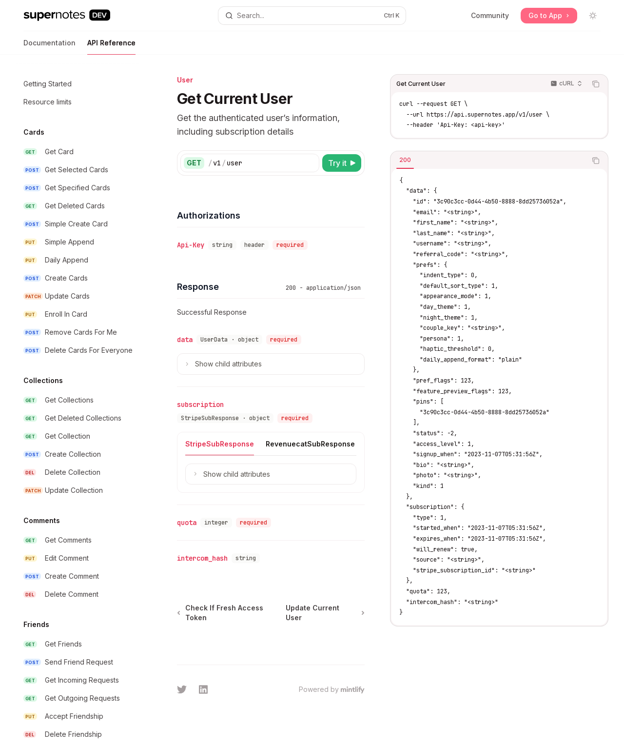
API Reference (111, 47)
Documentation (49, 47)
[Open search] (312, 15)
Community (490, 15)
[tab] (405, 160)
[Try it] (341, 163)
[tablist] (488, 160)
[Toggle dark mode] (593, 15)
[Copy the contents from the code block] (595, 84)
